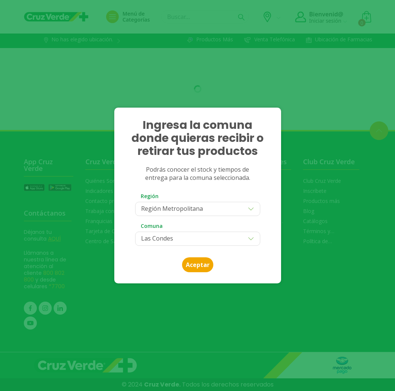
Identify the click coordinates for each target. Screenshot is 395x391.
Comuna (152, 225)
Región (150, 196)
